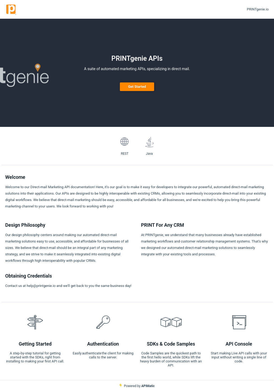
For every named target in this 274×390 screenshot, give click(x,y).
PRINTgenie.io (258, 9)
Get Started (137, 87)
